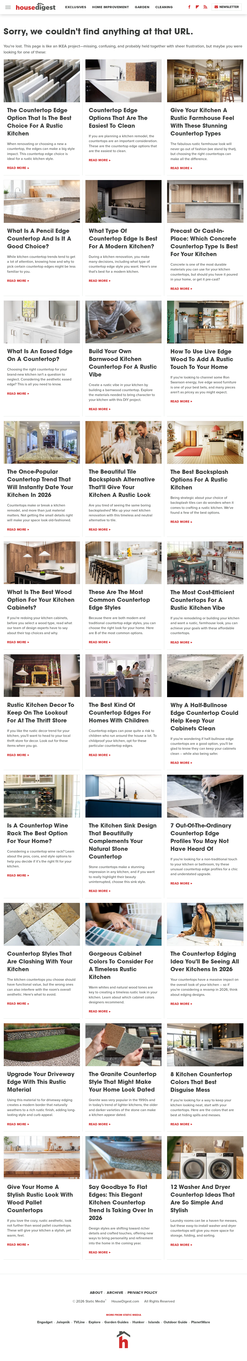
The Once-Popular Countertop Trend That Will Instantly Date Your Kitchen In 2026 (40, 483)
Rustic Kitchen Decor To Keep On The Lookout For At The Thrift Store (40, 713)
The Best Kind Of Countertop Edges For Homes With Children (120, 713)
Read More (16, 168)
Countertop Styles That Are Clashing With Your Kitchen (39, 962)
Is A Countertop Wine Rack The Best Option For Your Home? (37, 833)
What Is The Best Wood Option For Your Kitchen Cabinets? (41, 600)
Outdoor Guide (175, 1322)
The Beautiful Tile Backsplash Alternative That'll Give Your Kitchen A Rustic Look (122, 483)
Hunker (138, 1322)
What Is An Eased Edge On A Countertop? (40, 355)
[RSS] (205, 8)
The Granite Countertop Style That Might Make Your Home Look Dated (122, 1082)
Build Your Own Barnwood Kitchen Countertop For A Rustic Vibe (123, 363)
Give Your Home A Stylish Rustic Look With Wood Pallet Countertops (40, 1199)
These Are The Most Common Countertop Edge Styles (119, 600)
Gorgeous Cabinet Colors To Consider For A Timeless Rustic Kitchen (121, 965)
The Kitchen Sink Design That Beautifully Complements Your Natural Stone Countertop (123, 841)
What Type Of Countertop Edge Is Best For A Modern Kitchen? (123, 239)
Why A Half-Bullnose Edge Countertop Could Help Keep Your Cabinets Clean (204, 717)
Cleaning (164, 7)
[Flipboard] (197, 8)
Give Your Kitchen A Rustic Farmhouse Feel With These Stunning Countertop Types (202, 122)
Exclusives (75, 7)
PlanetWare (200, 1322)
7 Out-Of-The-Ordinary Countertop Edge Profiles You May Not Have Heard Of (200, 837)
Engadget (45, 1322)
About (96, 1292)
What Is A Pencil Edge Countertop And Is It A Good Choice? (39, 239)
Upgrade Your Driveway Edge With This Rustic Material (40, 1082)
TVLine (79, 1322)
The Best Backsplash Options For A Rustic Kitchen (199, 480)
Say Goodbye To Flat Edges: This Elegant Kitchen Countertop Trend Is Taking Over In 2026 (121, 1203)
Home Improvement (110, 7)
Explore (95, 1322)
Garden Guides (116, 1322)
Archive (115, 1292)
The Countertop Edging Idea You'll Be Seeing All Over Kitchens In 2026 (204, 962)
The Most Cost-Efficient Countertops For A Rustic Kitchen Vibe (202, 600)
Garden (142, 7)
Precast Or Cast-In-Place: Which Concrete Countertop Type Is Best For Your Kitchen (204, 243)
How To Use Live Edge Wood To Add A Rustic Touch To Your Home (201, 359)
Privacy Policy (142, 1292)
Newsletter (227, 7)
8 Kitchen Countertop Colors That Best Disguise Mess (201, 1082)
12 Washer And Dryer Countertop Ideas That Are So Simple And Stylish (202, 1199)
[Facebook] (189, 8)
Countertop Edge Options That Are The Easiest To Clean (118, 118)
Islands (154, 1322)
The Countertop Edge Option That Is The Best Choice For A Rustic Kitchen (39, 122)
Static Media (95, 1301)
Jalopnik (63, 1322)
